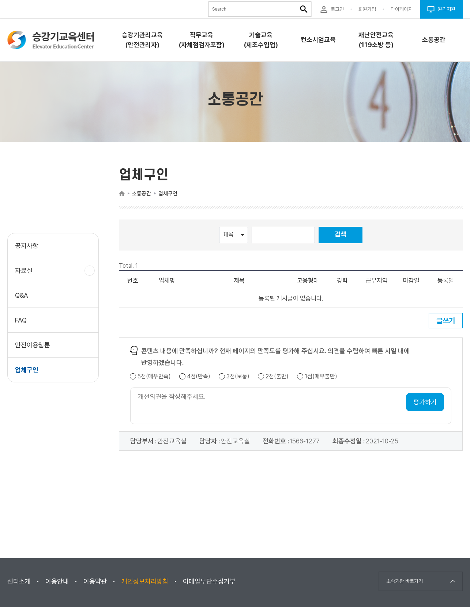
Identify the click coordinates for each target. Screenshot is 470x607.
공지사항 (26, 245)
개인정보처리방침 (144, 581)
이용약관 (95, 581)
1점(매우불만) (321, 376)
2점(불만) (277, 376)
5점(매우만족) (154, 376)
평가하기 (425, 402)
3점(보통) (237, 376)
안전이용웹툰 (32, 345)
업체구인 (26, 370)
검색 (340, 234)
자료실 (26, 274)
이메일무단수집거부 (209, 581)
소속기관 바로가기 (404, 581)
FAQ (21, 320)
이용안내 (57, 581)
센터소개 (19, 581)
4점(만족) (198, 376)
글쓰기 (445, 320)
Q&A (21, 295)
